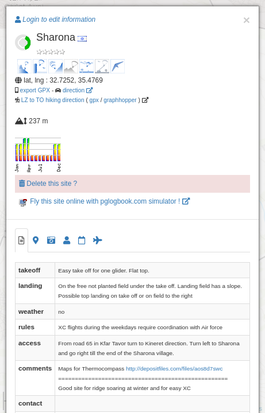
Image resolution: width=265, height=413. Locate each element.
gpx (94, 100)
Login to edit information (55, 19)
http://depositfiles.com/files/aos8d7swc (174, 368)
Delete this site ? (48, 184)
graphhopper (119, 100)
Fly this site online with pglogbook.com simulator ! (104, 201)
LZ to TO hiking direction (52, 100)
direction (78, 90)
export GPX (35, 90)
